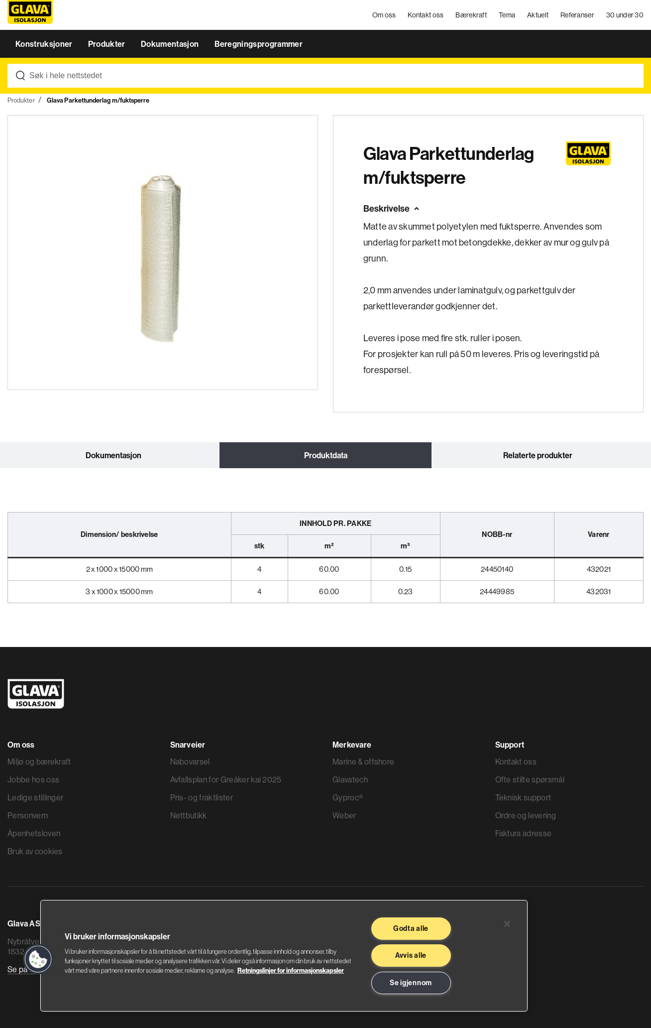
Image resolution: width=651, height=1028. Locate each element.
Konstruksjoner (44, 44)
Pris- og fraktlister (201, 797)
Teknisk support (523, 797)
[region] (284, 956)
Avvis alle (411, 955)
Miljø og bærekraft (39, 762)
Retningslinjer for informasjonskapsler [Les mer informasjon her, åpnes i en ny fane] (290, 970)
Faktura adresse (523, 833)
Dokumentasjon (170, 44)
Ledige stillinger (35, 797)
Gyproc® (347, 797)
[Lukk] (507, 924)
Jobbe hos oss (33, 779)
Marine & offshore (363, 762)
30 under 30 (625, 14)
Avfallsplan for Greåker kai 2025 (226, 779)
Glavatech (350, 779)
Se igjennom (411, 982)
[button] (38, 959)
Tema (507, 14)
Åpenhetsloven (33, 833)
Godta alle (411, 928)
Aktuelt (537, 14)
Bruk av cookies (35, 851)
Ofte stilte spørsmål (529, 779)
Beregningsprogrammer (259, 44)
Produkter (107, 44)
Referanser (577, 14)
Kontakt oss (425, 14)
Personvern (27, 815)
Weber (344, 815)
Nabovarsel (190, 762)
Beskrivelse (386, 208)
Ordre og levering (525, 815)
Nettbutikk (188, 815)
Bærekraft (471, 14)
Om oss (384, 14)
